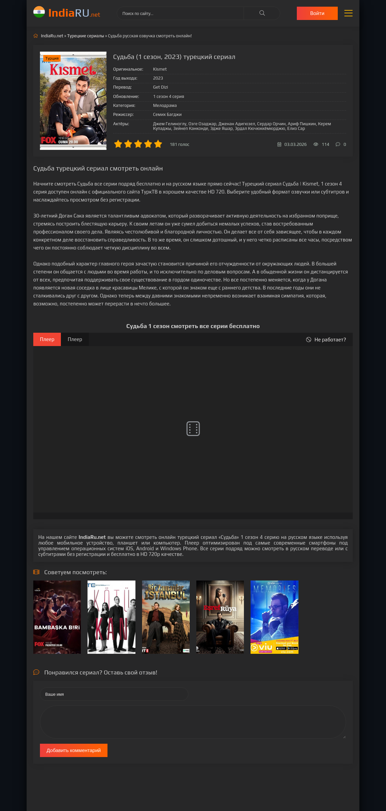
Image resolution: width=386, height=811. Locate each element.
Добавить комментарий (74, 750)
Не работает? (326, 339)
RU (74, 12)
